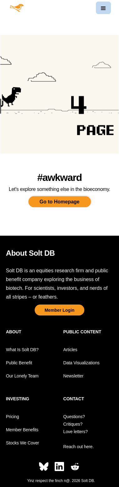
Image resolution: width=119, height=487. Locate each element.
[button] (103, 8)
